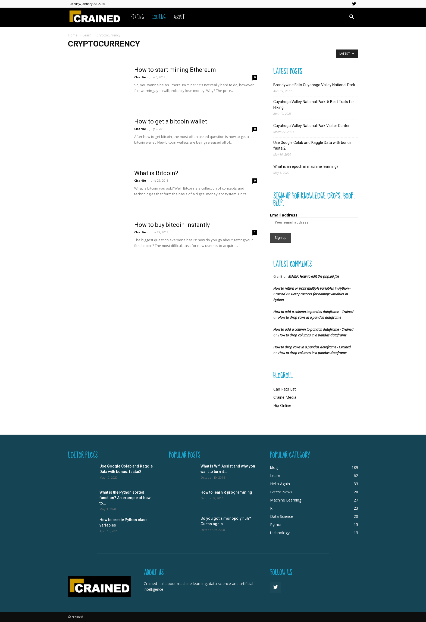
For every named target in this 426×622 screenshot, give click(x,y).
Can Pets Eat (284, 389)
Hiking (137, 17)
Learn (87, 35)
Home (72, 35)
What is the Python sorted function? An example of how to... (125, 497)
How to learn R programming (226, 492)
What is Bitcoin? (156, 173)
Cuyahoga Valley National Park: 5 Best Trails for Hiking (313, 105)
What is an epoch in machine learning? (306, 166)
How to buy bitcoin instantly (172, 224)
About (178, 17)
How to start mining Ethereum (175, 69)
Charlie (140, 77)
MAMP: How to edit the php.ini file (313, 276)
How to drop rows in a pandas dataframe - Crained (312, 347)
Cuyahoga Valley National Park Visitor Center (311, 125)
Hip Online (282, 405)
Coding (159, 17)
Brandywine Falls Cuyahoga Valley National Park (314, 85)
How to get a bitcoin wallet (170, 121)
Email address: (314, 219)
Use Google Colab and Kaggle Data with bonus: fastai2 (312, 145)
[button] (351, 17)
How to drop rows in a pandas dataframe (309, 317)
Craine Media (284, 397)
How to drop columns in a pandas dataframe (312, 335)
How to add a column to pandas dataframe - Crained (313, 311)
